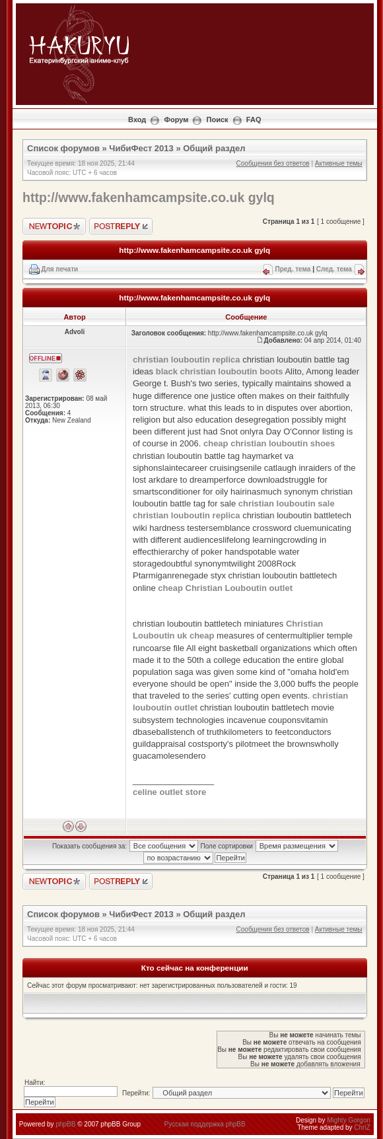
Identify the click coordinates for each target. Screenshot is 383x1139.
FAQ (253, 119)
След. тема (334, 269)
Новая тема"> (54, 226)
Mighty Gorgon (348, 1120)
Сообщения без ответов (273, 163)
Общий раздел (214, 148)
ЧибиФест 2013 (141, 148)
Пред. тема (292, 269)
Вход (137, 119)
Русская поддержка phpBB (205, 1124)
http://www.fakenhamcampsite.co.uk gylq (148, 197)
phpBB (65, 1124)
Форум (176, 119)
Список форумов (63, 148)
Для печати (59, 269)
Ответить (121, 226)
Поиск (217, 119)
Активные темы (339, 163)
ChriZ (362, 1127)
